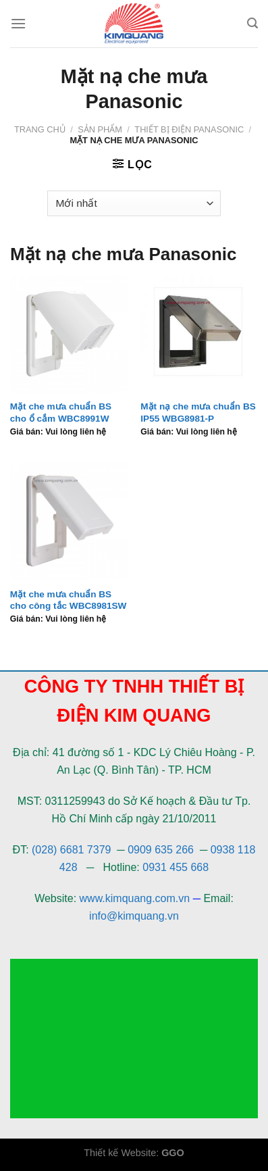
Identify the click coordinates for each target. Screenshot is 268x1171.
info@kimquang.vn (134, 916)
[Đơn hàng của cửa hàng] (134, 204)
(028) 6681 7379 (73, 849)
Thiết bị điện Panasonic (189, 129)
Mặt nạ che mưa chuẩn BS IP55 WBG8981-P (197, 412)
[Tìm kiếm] (252, 23)
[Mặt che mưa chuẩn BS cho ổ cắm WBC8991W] (69, 334)
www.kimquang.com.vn (135, 898)
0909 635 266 (161, 849)
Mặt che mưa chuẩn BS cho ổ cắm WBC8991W (60, 412)
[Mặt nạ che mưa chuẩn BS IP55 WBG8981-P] (199, 334)
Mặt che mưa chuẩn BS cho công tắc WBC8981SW (68, 600)
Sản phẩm (100, 129)
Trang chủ (39, 129)
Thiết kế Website (120, 1152)
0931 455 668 (175, 867)
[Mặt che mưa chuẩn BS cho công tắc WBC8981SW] (69, 521)
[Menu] (18, 23)
